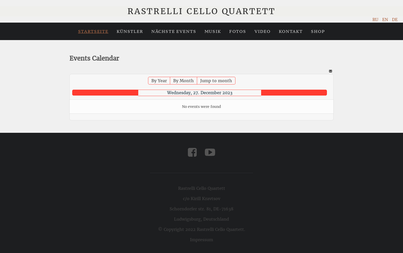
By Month (183, 80)
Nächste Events (173, 31)
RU (376, 19)
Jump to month (216, 80)
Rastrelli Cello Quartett (201, 11)
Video (262, 31)
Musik (213, 31)
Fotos (237, 31)
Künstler (130, 31)
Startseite (93, 31)
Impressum (201, 239)
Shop (318, 31)
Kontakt (291, 31)
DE (395, 19)
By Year (159, 80)
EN (385, 19)
